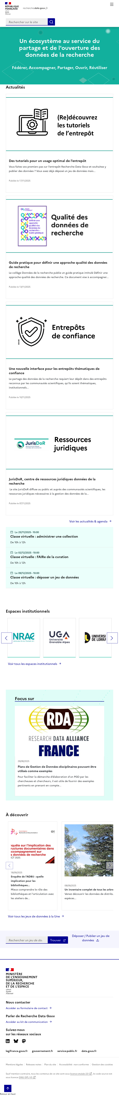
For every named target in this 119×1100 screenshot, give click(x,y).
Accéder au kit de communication (27, 1022)
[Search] (51, 21)
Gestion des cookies (102, 1064)
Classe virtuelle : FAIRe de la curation (39, 557)
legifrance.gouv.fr (17, 1051)
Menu (111, 4)
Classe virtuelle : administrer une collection (44, 536)
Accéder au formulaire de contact (27, 1008)
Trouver (58, 940)
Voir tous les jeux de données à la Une (34, 916)
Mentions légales (14, 1064)
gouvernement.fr (42, 1051)
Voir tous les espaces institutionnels (32, 664)
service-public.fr (67, 1051)
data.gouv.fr (89, 1051)
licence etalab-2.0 (79, 1073)
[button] (9, 865)
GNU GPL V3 (25, 1077)
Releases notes (33, 1064)
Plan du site (50, 1064)
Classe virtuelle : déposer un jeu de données (44, 577)
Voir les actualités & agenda (88, 521)
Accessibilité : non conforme (74, 1064)
